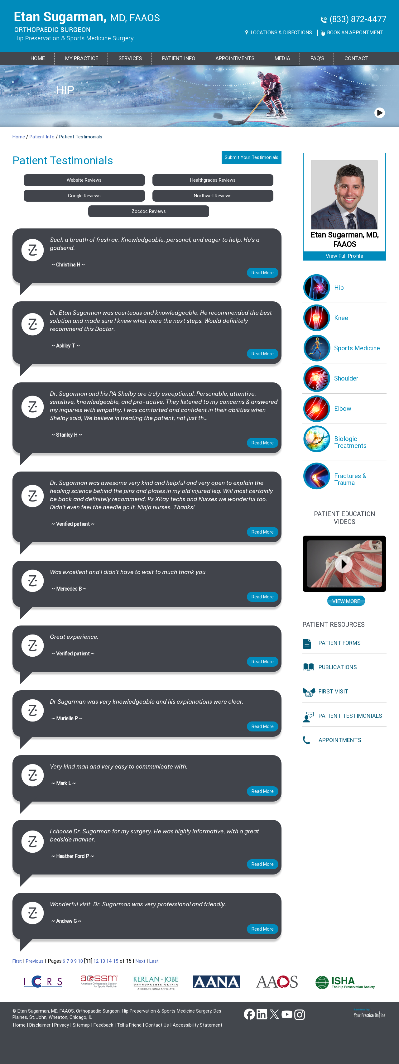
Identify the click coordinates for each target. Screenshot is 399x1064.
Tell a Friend (129, 1025)
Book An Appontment (355, 33)
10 (80, 961)
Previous (35, 961)
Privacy (61, 1025)
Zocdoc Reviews (149, 211)
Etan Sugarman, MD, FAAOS (344, 240)
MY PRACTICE (81, 58)
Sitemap (81, 1025)
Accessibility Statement (197, 1025)
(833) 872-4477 (358, 19)
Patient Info (43, 137)
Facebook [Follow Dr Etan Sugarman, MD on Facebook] (249, 1014)
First (17, 961)
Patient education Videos (344, 517)
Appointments (234, 58)
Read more (263, 273)
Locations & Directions (281, 33)
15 (115, 961)
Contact (356, 58)
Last (154, 961)
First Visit (334, 691)
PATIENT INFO (178, 58)
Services (130, 58)
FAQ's (317, 58)
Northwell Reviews (213, 196)
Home (38, 58)
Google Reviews (84, 196)
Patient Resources (333, 624)
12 (96, 961)
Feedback (103, 1025)
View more (346, 601)
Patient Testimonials (350, 715)
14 (109, 961)
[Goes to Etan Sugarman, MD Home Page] (87, 26)
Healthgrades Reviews (213, 180)
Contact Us (157, 1025)
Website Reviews (84, 180)
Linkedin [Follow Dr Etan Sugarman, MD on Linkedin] (262, 1014)
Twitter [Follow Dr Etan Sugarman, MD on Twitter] (274, 1014)
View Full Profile (344, 256)
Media (282, 58)
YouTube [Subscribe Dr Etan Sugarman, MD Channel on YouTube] (287, 1014)
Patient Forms (340, 643)
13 (102, 961)
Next (140, 961)
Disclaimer (39, 1025)
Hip (65, 90)
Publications (338, 667)
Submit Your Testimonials (251, 157)
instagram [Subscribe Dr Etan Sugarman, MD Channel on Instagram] (299, 1014)
